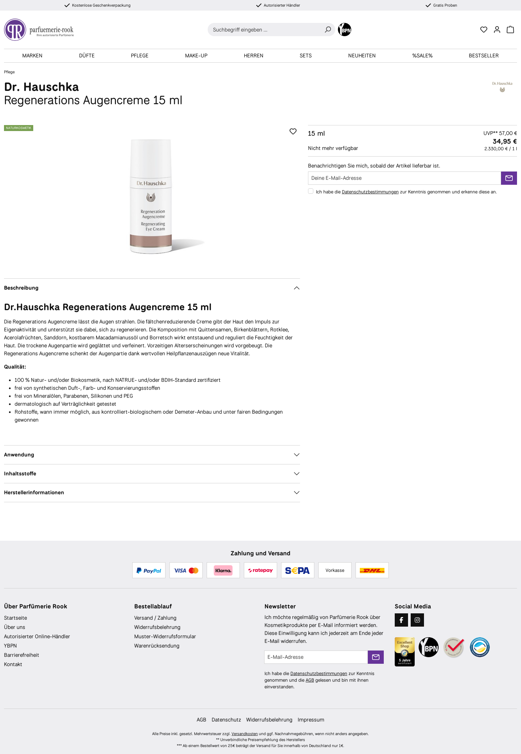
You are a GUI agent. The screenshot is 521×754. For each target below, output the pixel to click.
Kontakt (13, 664)
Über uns (14, 627)
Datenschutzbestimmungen (370, 192)
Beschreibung (21, 287)
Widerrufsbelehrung (157, 627)
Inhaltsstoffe (20, 473)
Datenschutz (226, 719)
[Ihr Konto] (497, 29)
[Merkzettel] (483, 29)
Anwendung (19, 454)
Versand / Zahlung (155, 617)
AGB (310, 680)
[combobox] (264, 29)
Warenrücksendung (156, 645)
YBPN (10, 645)
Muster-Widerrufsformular (165, 636)
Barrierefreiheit (21, 654)
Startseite (15, 617)
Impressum (311, 719)
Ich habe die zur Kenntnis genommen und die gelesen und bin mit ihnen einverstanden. (319, 680)
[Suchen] (327, 29)
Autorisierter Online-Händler (37, 636)
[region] (152, 196)
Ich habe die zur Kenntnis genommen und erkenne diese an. (406, 192)
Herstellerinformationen (34, 492)
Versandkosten (245, 733)
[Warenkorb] (510, 29)
